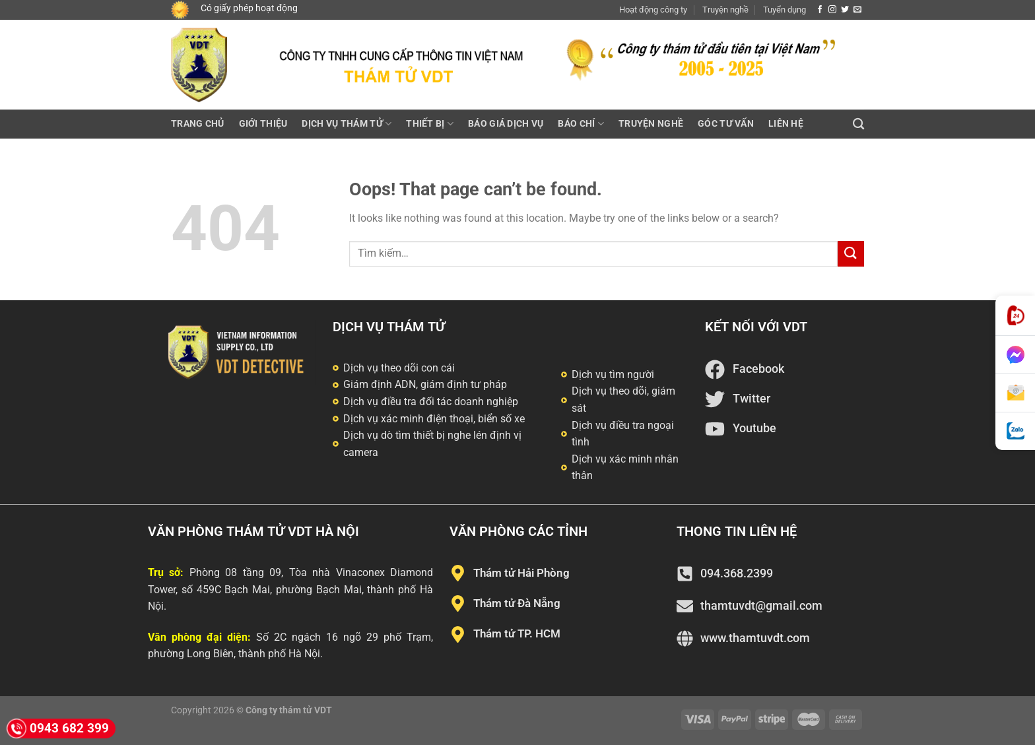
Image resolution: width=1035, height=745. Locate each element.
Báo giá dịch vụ (505, 123)
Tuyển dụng (784, 10)
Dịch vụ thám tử (346, 123)
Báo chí (581, 123)
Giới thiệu (263, 123)
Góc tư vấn (726, 123)
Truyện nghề (725, 10)
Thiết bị (429, 123)
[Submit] (851, 254)
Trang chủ (197, 123)
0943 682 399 (58, 728)
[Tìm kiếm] (858, 124)
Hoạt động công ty (653, 10)
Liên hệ (785, 123)
